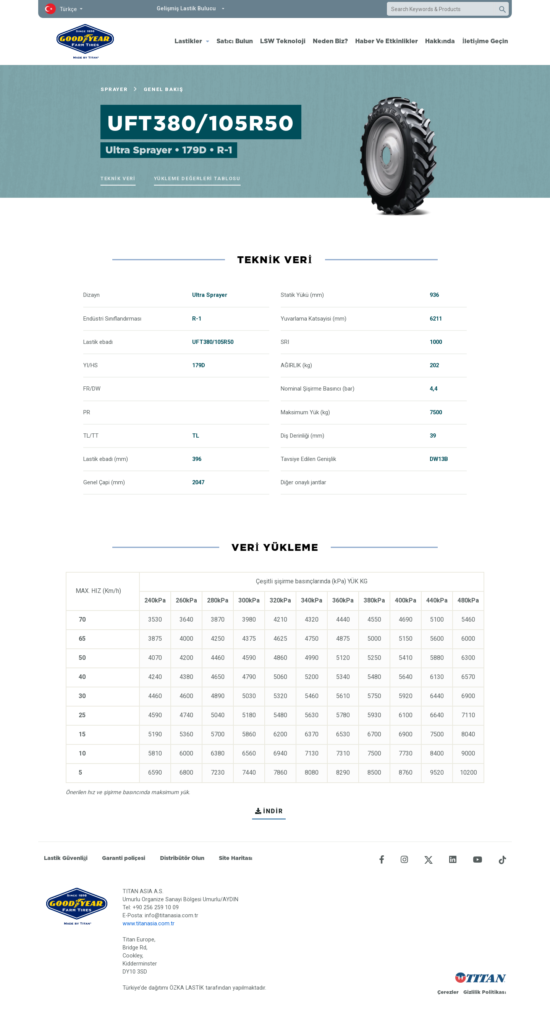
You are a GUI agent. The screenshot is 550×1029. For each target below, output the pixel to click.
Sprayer (114, 89)
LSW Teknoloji (283, 41)
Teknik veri (118, 178)
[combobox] (440, 9)
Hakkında (440, 41)
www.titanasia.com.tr (149, 923)
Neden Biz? (330, 41)
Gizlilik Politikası (484, 991)
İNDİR (269, 811)
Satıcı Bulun (235, 41)
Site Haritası (235, 858)
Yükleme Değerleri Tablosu (197, 178)
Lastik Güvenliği (65, 858)
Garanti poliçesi (123, 858)
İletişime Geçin (485, 41)
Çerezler (448, 991)
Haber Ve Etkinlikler (386, 41)
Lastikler (188, 41)
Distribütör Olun (182, 858)
